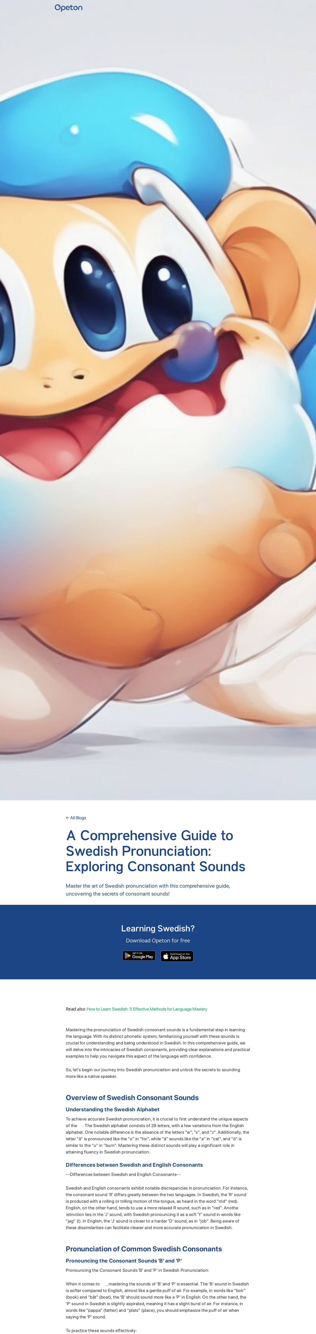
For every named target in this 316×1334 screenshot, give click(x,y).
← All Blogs (76, 817)
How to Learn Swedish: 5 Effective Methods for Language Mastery (147, 1009)
